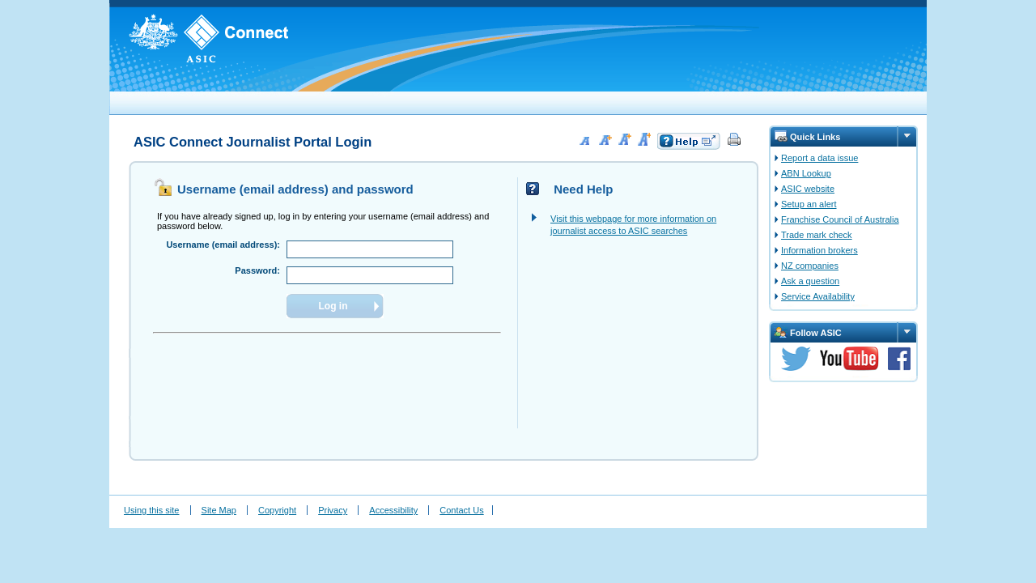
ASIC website (807, 189)
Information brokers (819, 250)
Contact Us (461, 510)
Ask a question (810, 281)
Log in (333, 306)
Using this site (151, 510)
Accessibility (393, 510)
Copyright (277, 510)
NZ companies (810, 265)
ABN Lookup (806, 173)
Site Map (219, 510)
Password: (257, 270)
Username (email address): (223, 244)
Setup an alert (809, 204)
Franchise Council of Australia (840, 219)
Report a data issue (819, 158)
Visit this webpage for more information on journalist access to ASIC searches (633, 225)
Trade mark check (816, 235)
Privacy (332, 510)
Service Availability (818, 296)
